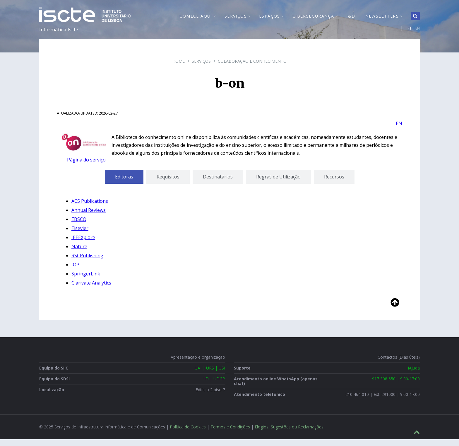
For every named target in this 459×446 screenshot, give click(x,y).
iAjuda (414, 374)
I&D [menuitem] (350, 19)
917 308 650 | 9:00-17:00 (396, 385)
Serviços (201, 68)
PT (409, 31)
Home (178, 68)
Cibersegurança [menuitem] (313, 19)
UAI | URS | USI (210, 374)
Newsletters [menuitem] (382, 19)
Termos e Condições (230, 433)
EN (417, 31)
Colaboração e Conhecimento (252, 68)
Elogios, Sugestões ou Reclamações (289, 433)
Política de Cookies (188, 433)
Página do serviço (86, 166)
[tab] (124, 183)
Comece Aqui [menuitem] (195, 19)
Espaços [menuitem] (269, 19)
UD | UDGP (214, 385)
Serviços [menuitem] (236, 19)
